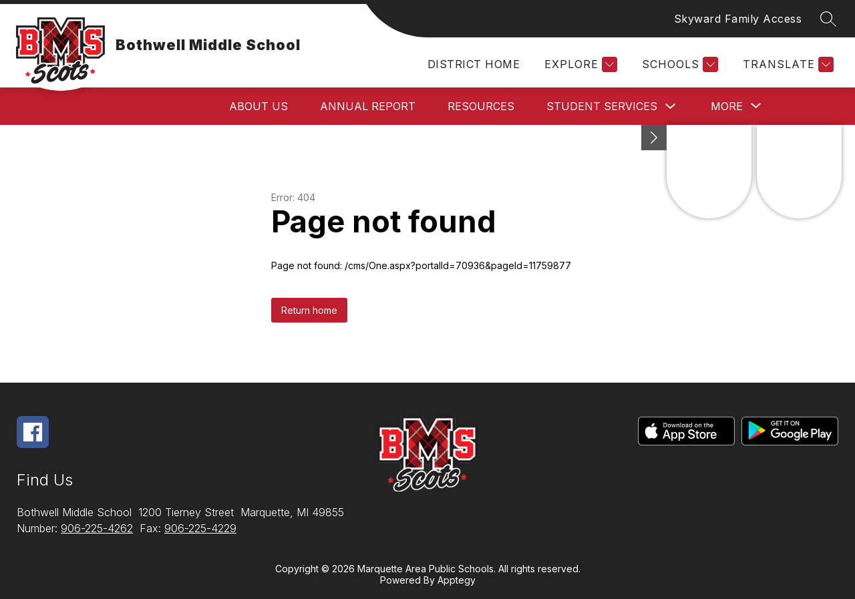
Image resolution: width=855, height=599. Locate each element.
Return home (309, 310)
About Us (258, 106)
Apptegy (457, 580)
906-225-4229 (200, 528)
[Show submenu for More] (727, 106)
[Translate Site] (786, 64)
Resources (481, 106)
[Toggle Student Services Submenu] (671, 106)
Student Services (601, 106)
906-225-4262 (97, 528)
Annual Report (367, 106)
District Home (474, 64)
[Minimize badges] (654, 137)
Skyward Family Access (738, 18)
